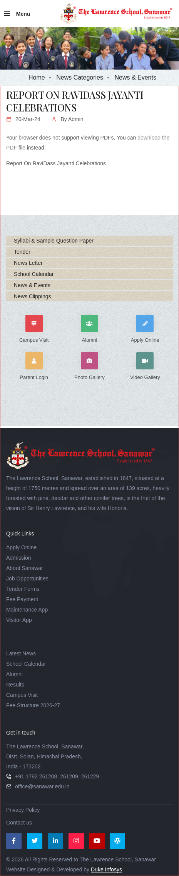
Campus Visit (22, 695)
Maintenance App (27, 610)
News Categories (79, 77)
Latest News (21, 653)
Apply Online (21, 547)
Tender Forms (22, 589)
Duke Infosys (106, 869)
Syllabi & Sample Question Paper (54, 241)
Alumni (14, 674)
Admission (18, 558)
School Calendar (34, 274)
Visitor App (19, 620)
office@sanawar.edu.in (42, 786)
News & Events (32, 285)
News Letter (28, 263)
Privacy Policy (23, 810)
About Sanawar (24, 568)
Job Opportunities (27, 578)
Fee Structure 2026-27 (33, 705)
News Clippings (32, 296)
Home (36, 77)
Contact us (19, 822)
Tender (22, 252)
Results (15, 685)
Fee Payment (22, 599)
